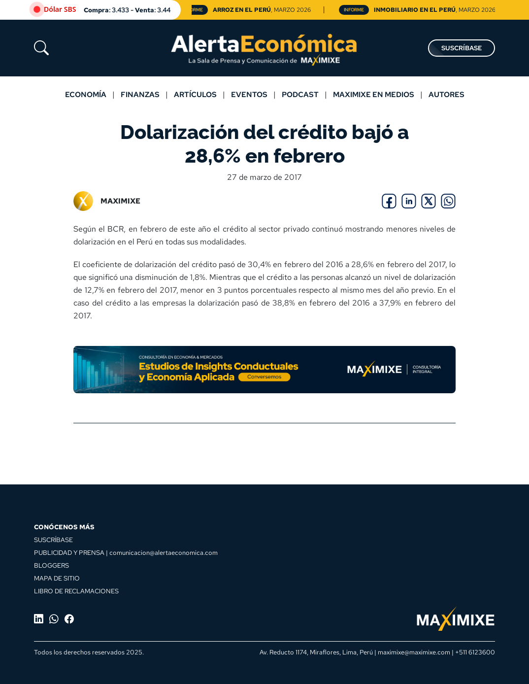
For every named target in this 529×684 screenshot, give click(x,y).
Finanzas (140, 94)
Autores (446, 94)
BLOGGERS (51, 565)
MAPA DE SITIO (57, 578)
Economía (85, 94)
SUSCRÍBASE (461, 48)
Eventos (249, 94)
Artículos (195, 94)
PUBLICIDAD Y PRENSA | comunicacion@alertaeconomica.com (126, 552)
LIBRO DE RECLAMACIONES (76, 590)
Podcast (300, 94)
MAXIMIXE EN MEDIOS (373, 94)
